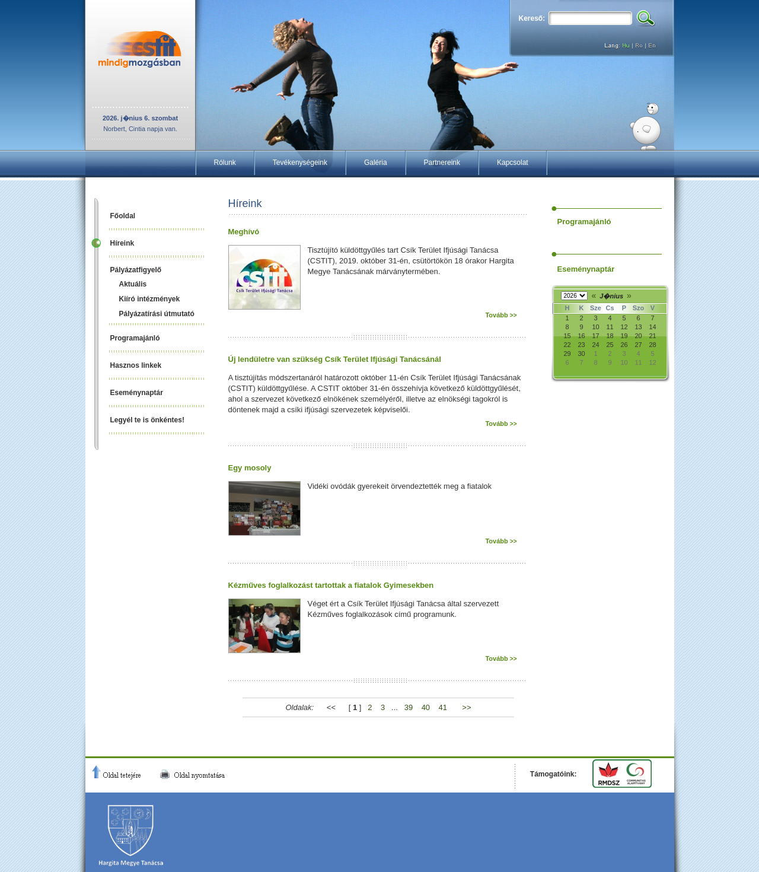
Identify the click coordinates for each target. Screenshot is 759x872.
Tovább (500, 315)
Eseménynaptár (136, 393)
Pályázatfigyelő (136, 270)
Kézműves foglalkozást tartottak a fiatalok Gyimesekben (331, 585)
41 (442, 707)
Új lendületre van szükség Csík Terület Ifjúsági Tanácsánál (334, 359)
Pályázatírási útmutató (156, 314)
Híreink (122, 243)
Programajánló (135, 338)
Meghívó (244, 231)
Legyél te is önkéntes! (147, 420)
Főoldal (123, 216)
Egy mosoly (250, 467)
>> (466, 707)
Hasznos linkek (136, 365)
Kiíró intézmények (149, 299)
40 (425, 707)
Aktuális (133, 284)
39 (408, 707)
